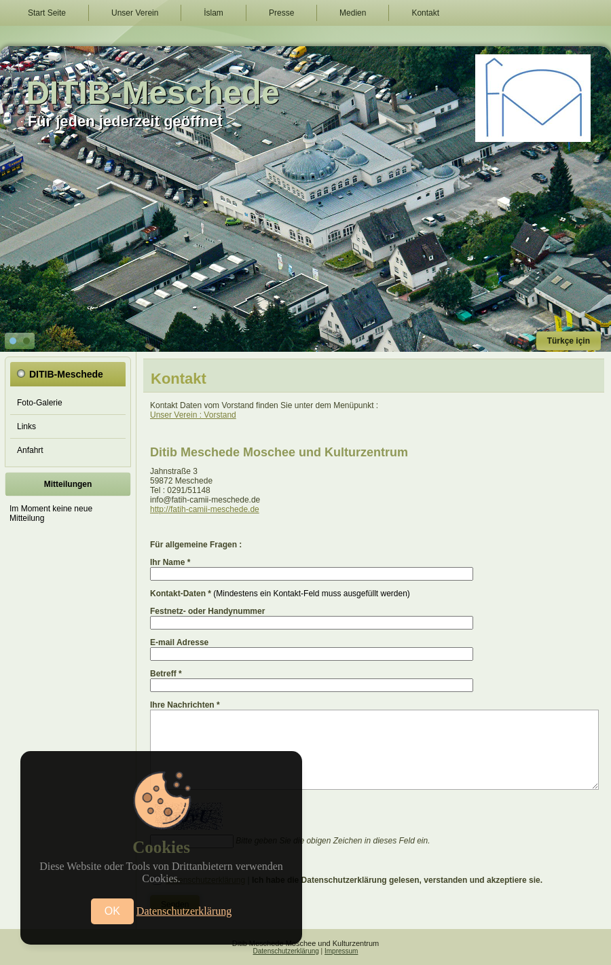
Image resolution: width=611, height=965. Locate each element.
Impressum (341, 951)
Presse (281, 13)
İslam (213, 13)
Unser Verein (134, 13)
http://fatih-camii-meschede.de (204, 509)
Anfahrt (30, 450)
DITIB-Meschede (152, 93)
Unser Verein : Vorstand (193, 415)
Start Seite (47, 13)
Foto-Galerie (39, 402)
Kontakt (425, 13)
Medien (352, 13)
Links (26, 426)
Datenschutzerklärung (286, 951)
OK (112, 911)
